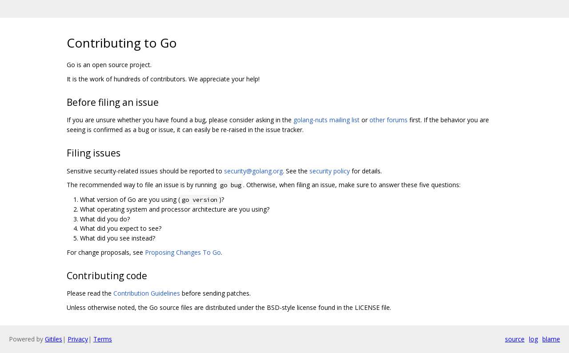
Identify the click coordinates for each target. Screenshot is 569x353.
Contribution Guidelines (146, 293)
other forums (388, 120)
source (515, 339)
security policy (329, 171)
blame (551, 339)
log (533, 339)
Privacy (78, 339)
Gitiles (53, 339)
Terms (102, 339)
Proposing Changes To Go (183, 252)
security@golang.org (253, 171)
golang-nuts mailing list (326, 120)
